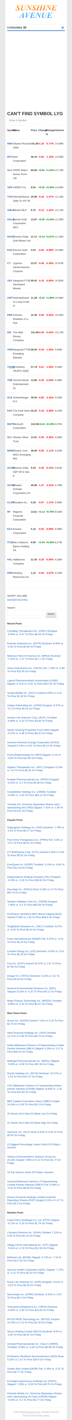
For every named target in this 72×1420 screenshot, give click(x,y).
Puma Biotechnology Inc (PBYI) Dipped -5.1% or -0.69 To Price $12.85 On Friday (34, 756)
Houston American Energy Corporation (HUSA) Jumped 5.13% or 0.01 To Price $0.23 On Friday (34, 744)
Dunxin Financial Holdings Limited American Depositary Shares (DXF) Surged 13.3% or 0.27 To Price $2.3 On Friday (35, 1200)
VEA (9, 280)
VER (9, 187)
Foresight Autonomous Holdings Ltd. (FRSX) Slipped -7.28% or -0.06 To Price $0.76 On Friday (34, 1383)
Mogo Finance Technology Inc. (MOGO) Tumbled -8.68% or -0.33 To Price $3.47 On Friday (34, 1002)
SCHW (11, 485)
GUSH (11, 467)
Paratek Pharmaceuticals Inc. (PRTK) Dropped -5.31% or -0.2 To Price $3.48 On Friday (33, 781)
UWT (10, 297)
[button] (16, 27)
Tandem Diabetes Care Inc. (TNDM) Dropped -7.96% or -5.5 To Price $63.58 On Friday (32, 903)
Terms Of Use (29, 1415)
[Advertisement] (36, 69)
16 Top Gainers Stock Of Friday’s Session (30, 1172)
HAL (9, 559)
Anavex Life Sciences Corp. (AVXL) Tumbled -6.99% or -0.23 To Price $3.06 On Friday (32, 719)
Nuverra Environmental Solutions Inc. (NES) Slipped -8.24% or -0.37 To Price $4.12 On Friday (34, 990)
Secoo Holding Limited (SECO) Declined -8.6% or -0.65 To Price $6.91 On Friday (34, 1333)
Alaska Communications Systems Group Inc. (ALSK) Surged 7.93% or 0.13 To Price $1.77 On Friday (34, 1160)
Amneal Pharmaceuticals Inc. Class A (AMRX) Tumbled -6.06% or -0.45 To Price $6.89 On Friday (35, 1345)
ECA (9, 529)
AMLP (10, 210)
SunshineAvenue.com (30, 1412)
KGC (10, 250)
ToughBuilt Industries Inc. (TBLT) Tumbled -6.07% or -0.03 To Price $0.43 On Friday (34, 928)
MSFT (10, 424)
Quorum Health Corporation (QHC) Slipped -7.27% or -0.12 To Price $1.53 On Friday (35, 1271)
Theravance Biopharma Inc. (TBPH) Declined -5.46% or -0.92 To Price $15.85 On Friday (32, 1308)
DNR (10, 572)
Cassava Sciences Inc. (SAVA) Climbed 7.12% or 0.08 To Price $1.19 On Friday (34, 1234)
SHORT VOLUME (17, 595)
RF (9, 511)
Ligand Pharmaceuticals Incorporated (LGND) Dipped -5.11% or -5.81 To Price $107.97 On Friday (35, 682)
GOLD (11, 219)
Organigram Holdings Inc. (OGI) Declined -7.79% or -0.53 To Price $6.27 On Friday (36, 829)
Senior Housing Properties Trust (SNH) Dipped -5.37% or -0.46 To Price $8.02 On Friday (33, 732)
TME (9, 380)
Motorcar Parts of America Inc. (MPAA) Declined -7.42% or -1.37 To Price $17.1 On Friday (33, 657)
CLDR (10, 502)
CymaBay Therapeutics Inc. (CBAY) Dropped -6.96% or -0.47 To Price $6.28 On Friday (32, 633)
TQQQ (11, 367)
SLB (9, 397)
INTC (10, 156)
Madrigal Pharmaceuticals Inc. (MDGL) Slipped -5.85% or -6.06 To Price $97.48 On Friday (33, 1062)
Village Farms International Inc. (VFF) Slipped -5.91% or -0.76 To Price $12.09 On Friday (32, 1246)
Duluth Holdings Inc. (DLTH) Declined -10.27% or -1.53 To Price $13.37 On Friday (34, 1075)
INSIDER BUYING (17, 599)
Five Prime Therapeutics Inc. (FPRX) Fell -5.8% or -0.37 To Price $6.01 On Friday (35, 841)
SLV (9, 437)
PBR (9, 315)
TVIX (10, 196)
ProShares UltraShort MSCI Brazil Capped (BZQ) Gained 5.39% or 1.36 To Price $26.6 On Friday (34, 916)
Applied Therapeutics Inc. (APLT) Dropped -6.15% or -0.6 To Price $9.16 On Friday (35, 769)
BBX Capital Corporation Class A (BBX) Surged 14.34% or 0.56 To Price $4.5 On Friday (33, 1103)
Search (11, 607)
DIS (9, 332)
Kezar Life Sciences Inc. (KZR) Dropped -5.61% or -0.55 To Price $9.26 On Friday (35, 1284)
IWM (9, 143)
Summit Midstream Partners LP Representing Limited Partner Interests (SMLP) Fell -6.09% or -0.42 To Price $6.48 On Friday (33, 1184)
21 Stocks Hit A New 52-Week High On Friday (32, 1122)
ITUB (10, 542)
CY (9, 263)
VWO (10, 349)
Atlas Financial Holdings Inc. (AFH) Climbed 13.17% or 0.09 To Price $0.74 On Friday (31, 1034)
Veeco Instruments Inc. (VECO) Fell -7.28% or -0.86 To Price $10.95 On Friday (36, 670)
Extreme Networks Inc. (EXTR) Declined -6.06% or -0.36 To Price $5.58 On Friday (35, 645)
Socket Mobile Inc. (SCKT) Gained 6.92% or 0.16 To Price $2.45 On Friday (34, 694)
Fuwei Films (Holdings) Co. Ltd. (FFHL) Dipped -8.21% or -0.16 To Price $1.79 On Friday (33, 1222)
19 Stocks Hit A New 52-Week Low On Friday (32, 1113)
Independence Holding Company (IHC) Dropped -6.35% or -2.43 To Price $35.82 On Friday (34, 878)
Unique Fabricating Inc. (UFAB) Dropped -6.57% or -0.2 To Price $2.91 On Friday (35, 707)
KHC (10, 410)
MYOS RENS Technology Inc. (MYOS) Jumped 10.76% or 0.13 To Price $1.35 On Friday (33, 1321)
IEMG (10, 450)
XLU (9, 170)
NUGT (10, 236)
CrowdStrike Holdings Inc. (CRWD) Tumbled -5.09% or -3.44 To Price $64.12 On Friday (31, 793)
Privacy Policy (42, 1415)
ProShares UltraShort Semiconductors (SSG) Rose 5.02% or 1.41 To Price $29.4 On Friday (35, 1358)
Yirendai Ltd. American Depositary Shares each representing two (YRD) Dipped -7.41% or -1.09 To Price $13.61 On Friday (35, 807)
